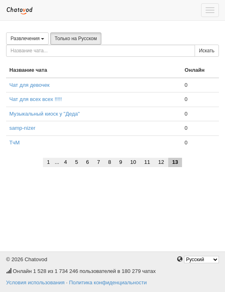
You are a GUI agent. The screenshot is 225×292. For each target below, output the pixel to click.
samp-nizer (22, 128)
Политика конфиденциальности (108, 282)
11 (147, 162)
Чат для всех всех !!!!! (35, 99)
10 (133, 162)
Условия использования (35, 282)
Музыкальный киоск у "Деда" (44, 114)
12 (161, 162)
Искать (206, 51)
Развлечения (27, 38)
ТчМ (14, 143)
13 (175, 162)
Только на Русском (76, 38)
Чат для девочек (29, 85)
